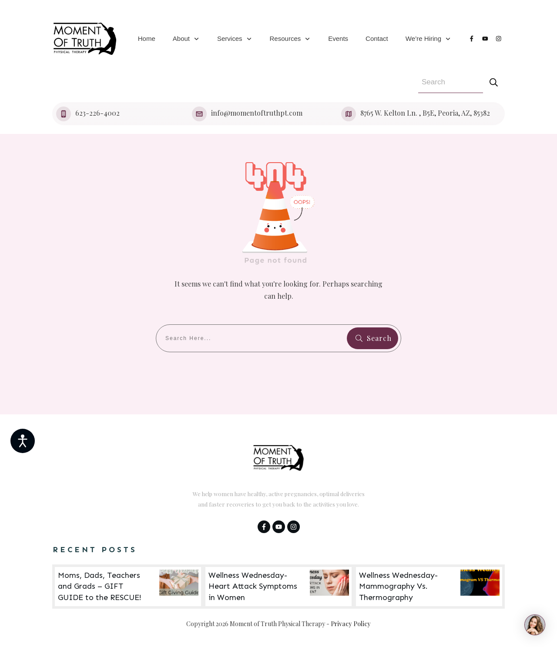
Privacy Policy (351, 624)
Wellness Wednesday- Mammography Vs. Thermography (429, 586)
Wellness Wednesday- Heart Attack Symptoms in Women (278, 586)
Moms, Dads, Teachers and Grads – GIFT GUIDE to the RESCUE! (128, 586)
